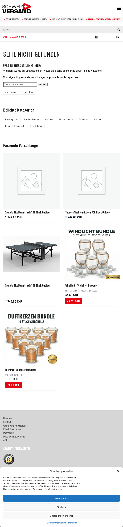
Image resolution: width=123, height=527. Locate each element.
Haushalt (49, 119)
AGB (5, 440)
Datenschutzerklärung (56, 523)
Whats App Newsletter (14, 425)
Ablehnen (61, 507)
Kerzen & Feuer (72, 291)
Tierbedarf (83, 119)
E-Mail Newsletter (12, 429)
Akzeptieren (61, 498)
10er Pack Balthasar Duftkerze (20, 370)
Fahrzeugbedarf (66, 119)
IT (111, 37)
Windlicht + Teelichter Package (81, 285)
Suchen (42, 84)
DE (96, 37)
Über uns (7, 418)
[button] (118, 471)
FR (103, 37)
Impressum (73, 523)
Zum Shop (28, 92)
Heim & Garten (36, 126)
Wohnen (97, 119)
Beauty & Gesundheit (14, 126)
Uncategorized (12, 119)
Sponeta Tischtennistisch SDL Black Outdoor (27, 212)
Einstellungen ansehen (61, 515)
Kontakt (7, 422)
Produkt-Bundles (31, 119)
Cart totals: (14, 37)
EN (117, 37)
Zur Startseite (11, 92)
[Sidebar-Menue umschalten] (61, 41)
